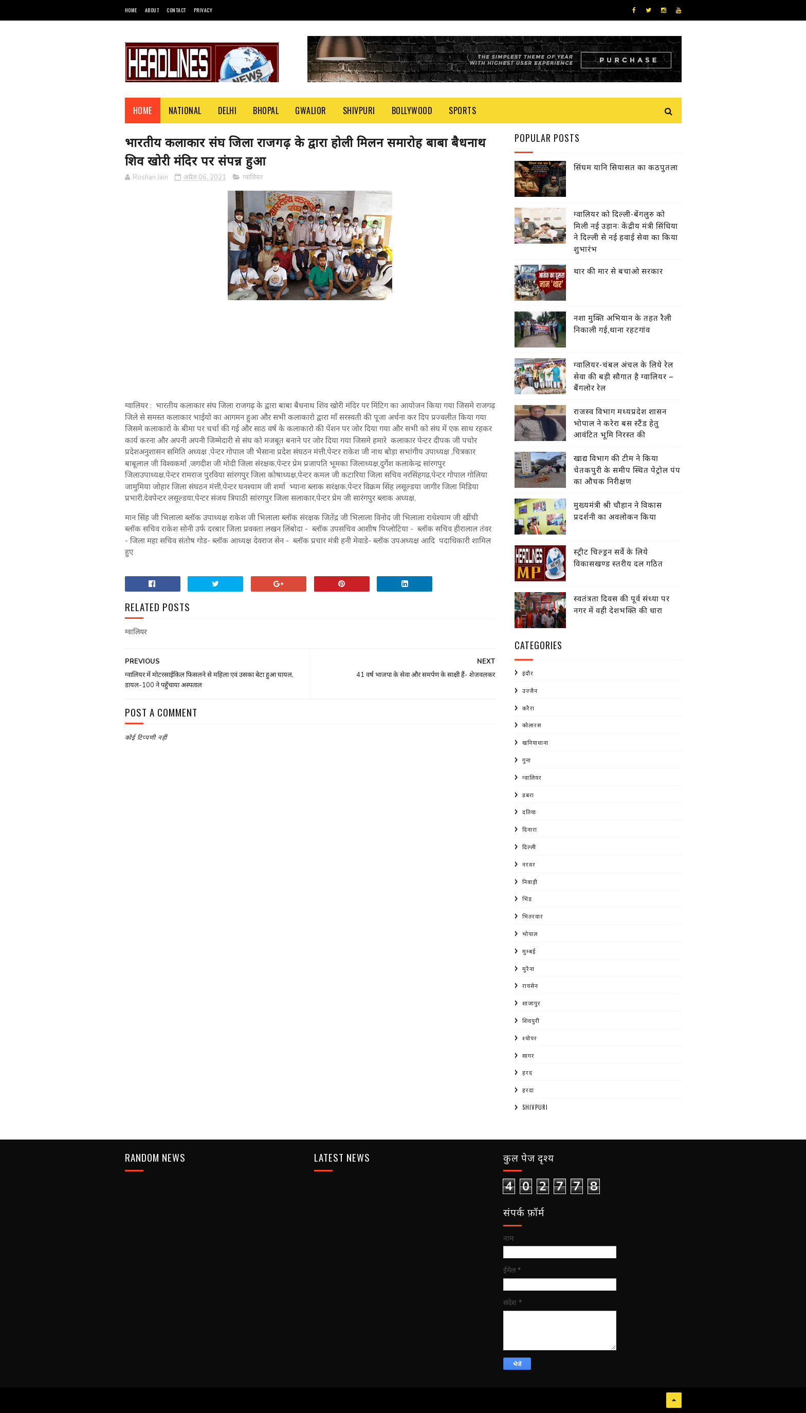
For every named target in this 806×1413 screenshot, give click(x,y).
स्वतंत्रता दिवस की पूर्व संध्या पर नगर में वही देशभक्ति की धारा (622, 603)
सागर (528, 1055)
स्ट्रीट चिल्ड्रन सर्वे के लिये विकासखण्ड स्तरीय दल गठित (618, 556)
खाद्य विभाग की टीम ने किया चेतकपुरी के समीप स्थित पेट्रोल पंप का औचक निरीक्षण (627, 469)
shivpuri (535, 1107)
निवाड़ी (530, 881)
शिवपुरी (531, 1020)
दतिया (529, 812)
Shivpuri (359, 110)
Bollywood (412, 110)
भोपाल (530, 933)
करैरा (528, 708)
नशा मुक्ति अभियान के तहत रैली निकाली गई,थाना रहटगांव (623, 323)
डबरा (528, 795)
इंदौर (528, 673)
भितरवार (532, 916)
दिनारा (529, 829)
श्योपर (529, 1038)
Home (131, 10)
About (152, 10)
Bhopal (266, 110)
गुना (526, 760)
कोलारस (531, 725)
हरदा (528, 1090)
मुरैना (528, 968)
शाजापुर (531, 1003)
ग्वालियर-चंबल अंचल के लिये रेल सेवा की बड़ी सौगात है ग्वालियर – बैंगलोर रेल (624, 375)
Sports (462, 110)
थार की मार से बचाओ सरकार (618, 270)
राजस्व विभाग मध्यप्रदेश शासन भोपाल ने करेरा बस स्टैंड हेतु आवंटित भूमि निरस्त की (620, 422)
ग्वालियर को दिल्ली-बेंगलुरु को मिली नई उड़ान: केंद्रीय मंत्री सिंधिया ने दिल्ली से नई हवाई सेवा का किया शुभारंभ (626, 231)
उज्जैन (530, 690)
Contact (176, 10)
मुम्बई (529, 951)
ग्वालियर (253, 177)
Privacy (203, 10)
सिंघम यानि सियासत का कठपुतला (626, 166)
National (185, 110)
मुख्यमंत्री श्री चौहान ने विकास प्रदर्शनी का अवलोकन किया (618, 510)
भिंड (527, 898)
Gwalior (310, 110)
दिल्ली (529, 846)
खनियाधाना (535, 742)
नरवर (529, 864)
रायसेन (530, 985)
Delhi (227, 110)
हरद (527, 1072)
